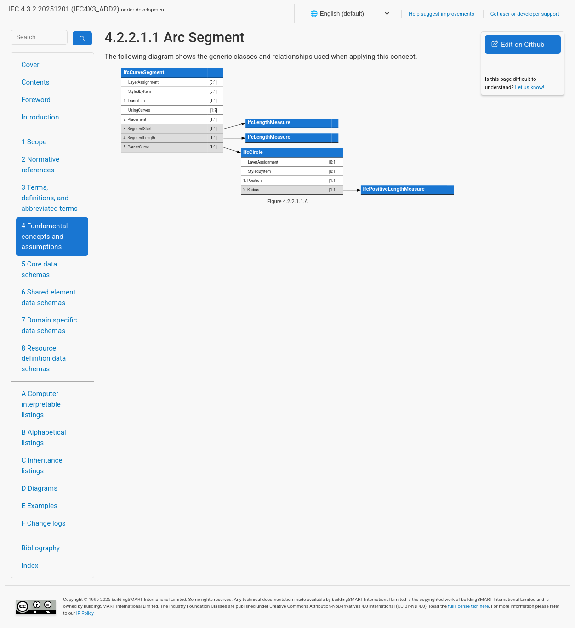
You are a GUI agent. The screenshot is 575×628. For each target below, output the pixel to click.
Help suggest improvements (441, 14)
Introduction (40, 117)
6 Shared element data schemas (49, 297)
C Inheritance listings (42, 465)
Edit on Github (517, 44)
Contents (36, 82)
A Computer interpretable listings (41, 404)
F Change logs (44, 523)
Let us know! (530, 87)
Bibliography (41, 548)
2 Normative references (41, 164)
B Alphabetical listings (44, 437)
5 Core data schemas (39, 269)
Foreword (36, 100)
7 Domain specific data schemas (49, 325)
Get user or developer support (524, 14)
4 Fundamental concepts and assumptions (45, 236)
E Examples (39, 506)
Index (30, 565)
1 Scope (34, 142)
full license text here (468, 606)
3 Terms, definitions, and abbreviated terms (50, 198)
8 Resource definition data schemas (44, 358)
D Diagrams (39, 488)
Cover (31, 65)
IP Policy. (85, 613)
